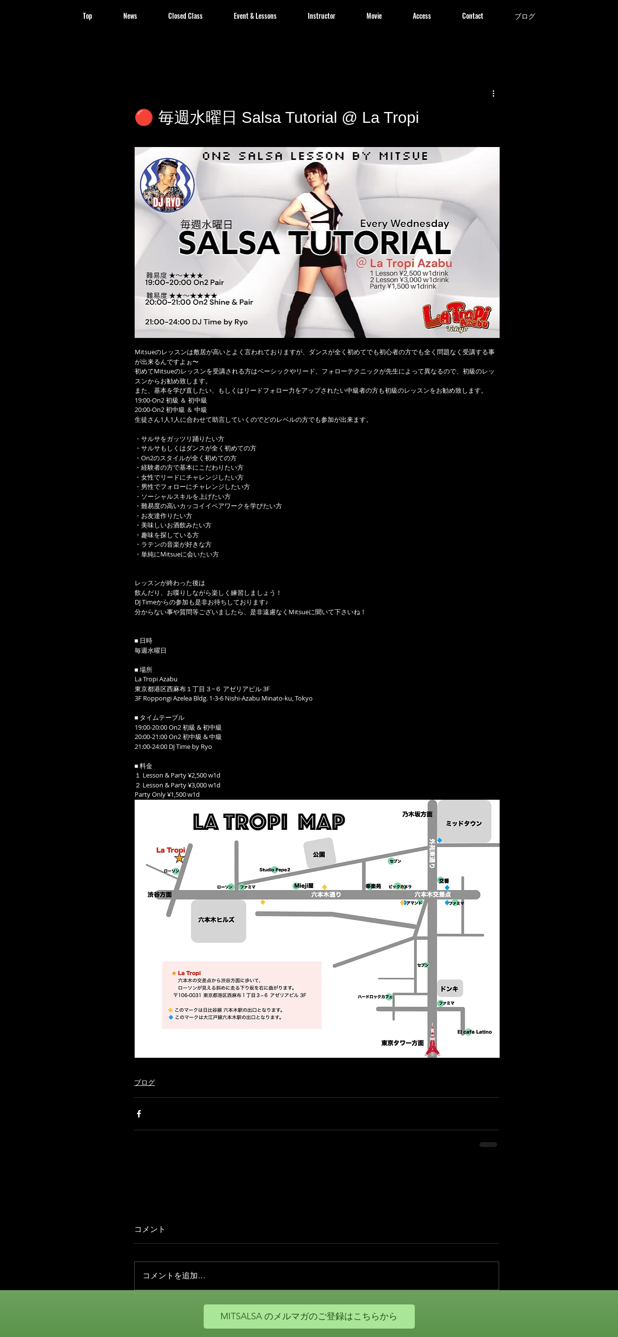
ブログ (144, 1082)
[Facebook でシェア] (139, 1113)
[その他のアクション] (493, 93)
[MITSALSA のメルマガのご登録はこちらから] (309, 1316)
